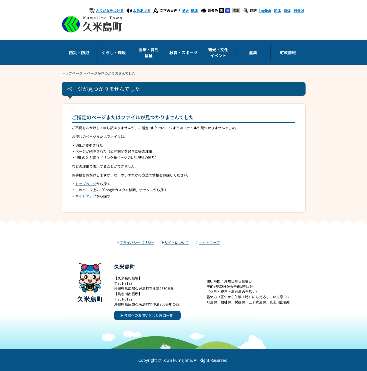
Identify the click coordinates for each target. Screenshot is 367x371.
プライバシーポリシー (137, 242)
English (265, 10)
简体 (277, 10)
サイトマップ (85, 196)
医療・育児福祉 (148, 52)
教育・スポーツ (183, 53)
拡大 (185, 10)
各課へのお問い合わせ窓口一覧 (148, 315)
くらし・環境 (114, 53)
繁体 (287, 10)
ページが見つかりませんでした (111, 73)
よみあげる (141, 10)
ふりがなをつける (110, 10)
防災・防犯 (79, 53)
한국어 (299, 10)
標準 (194, 10)
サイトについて (176, 242)
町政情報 (288, 53)
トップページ (72, 73)
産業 (253, 53)
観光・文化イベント (218, 52)
